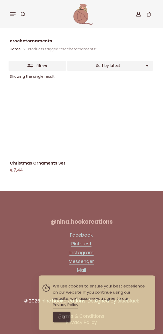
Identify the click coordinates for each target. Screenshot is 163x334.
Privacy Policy (65, 311)
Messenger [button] (81, 261)
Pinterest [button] (81, 244)
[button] (13, 14)
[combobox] (110, 66)
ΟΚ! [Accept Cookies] (61, 323)
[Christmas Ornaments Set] (44, 122)
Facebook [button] (81, 235)
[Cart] (147, 14)
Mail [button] (81, 270)
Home (15, 49)
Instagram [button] (81, 253)
